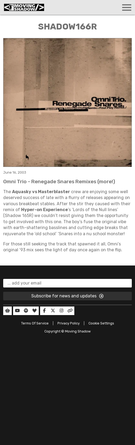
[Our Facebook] (44, 311)
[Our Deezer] (34, 311)
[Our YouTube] (17, 311)
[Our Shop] (7, 311)
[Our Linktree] (70, 311)
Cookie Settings (101, 323)
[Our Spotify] (26, 311)
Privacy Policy (68, 323)
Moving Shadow (78, 331)
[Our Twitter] (53, 311)
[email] (67, 283)
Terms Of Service (35, 323)
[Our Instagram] (61, 311)
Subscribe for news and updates (67, 296)
